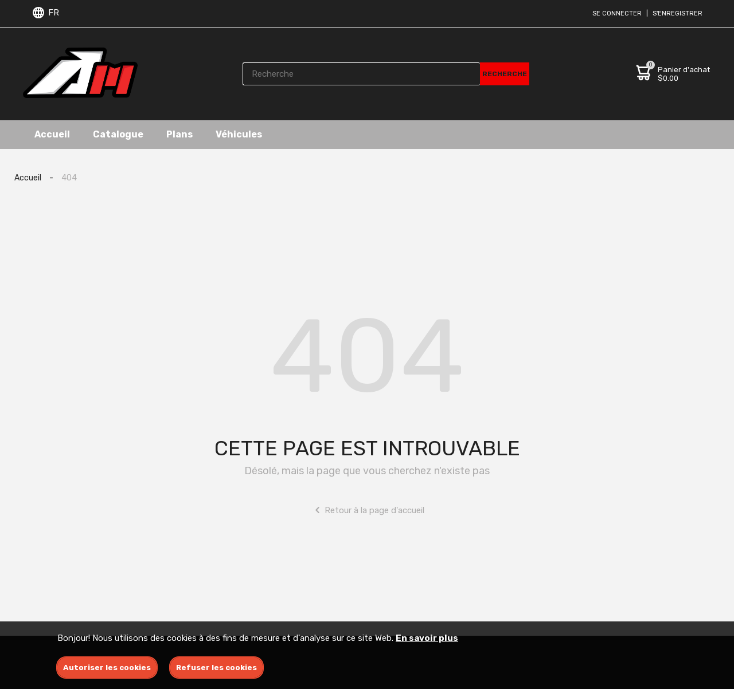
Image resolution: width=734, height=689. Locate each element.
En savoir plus (427, 638)
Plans (179, 134)
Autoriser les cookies (107, 667)
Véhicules (239, 134)
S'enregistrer (677, 13)
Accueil (52, 134)
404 (69, 178)
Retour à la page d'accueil (367, 510)
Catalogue (118, 134)
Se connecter (617, 13)
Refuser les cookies (216, 667)
